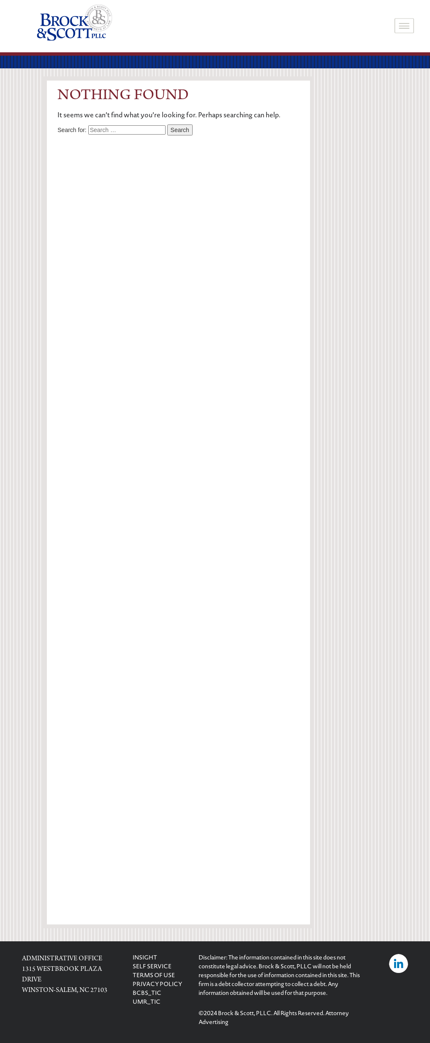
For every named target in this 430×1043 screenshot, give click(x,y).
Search (180, 130)
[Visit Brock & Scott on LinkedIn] (398, 964)
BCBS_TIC (147, 993)
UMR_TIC (147, 1002)
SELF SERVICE (152, 967)
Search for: (71, 130)
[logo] (74, 23)
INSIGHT (145, 958)
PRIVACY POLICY (157, 984)
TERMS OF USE (154, 976)
